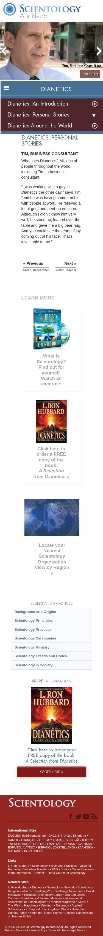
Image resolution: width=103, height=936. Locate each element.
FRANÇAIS (29, 840)
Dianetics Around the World (39, 126)
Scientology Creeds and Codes (41, 656)
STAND (83, 901)
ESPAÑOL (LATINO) (21, 847)
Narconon (62, 905)
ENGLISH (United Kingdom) (67, 835)
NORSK (69, 843)
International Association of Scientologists (45, 900)
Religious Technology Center (43, 894)
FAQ (55, 869)
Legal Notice (77, 930)
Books (65, 869)
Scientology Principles (34, 620)
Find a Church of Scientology (66, 872)
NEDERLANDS (20, 843)
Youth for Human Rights (46, 912)
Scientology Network (61, 887)
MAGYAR (55, 843)
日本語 (57, 840)
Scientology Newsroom (67, 891)
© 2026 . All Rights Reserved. (48, 927)
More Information (19, 872)
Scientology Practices (33, 629)
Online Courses (82, 869)
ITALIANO (14, 851)
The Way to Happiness (23, 905)
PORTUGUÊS (33, 851)
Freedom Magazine (62, 901)
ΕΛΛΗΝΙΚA (85, 847)
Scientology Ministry (32, 647)
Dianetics (38, 887)
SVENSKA (85, 843)
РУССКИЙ (72, 840)
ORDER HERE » (51, 771)
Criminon (47, 905)
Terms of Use (57, 930)
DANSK (13, 840)
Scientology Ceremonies (35, 638)
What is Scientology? (35, 891)
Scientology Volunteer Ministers (41, 898)
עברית (44, 840)
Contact (39, 872)
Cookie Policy (36, 930)
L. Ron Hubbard (18, 865)
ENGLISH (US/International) (27, 835)
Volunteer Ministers (36, 869)
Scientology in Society (33, 665)
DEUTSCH (40, 843)
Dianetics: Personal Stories (38, 115)
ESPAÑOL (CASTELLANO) (56, 847)
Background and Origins (35, 612)
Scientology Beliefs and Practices (54, 865)
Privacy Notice (14, 930)
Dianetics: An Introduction (37, 104)
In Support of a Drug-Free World (47, 909)
